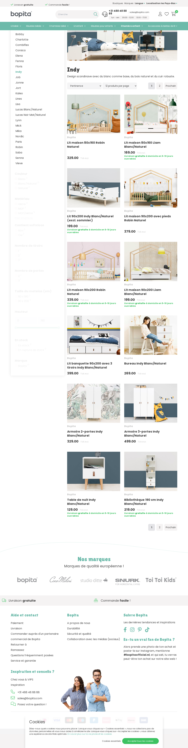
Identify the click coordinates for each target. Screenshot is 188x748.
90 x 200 (24, 315)
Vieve (19, 177)
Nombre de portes (29, 284)
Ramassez (17, 664)
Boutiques (118, 3)
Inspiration (18, 699)
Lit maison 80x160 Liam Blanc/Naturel (142, 158)
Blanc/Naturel (28, 197)
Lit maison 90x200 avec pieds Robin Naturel (147, 232)
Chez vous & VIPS (22, 693)
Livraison (16, 642)
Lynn (18, 134)
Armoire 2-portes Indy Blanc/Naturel (85, 447)
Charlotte (21, 53)
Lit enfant (78, 26)
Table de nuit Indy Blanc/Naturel (81, 516)
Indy (18, 86)
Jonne (19, 96)
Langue (140, 3)
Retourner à (19, 658)
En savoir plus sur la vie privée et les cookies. (89, 734)
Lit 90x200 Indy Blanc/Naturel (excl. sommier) (90, 232)
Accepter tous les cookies (140, 741)
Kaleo (19, 107)
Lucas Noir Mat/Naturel (30, 129)
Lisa (17, 118)
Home (14, 34)
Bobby (19, 48)
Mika (18, 145)
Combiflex (22, 59)
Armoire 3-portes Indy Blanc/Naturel (142, 447)
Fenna (19, 75)
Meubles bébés (33, 26)
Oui (21, 249)
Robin (19, 161)
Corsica (20, 64)
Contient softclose (29, 239)
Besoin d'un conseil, (31, 3)
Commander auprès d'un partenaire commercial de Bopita (35, 650)
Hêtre (23, 218)
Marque (21, 374)
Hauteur (21, 326)
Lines (18, 113)
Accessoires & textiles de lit (161, 26)
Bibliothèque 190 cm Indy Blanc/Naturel (143, 516)
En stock (21, 354)
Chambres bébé (57, 26)
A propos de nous (78, 637)
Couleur (21, 188)
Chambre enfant (130, 26)
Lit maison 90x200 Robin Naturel (86, 306)
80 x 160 (24, 310)
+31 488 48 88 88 (118, 12)
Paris (18, 156)
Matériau (22, 213)
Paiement (17, 637)
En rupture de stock (32, 364)
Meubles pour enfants (102, 26)
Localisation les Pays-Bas (161, 3)
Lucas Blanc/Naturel (28, 123)
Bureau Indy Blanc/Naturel (145, 377)
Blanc (22, 193)
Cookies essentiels (111, 741)
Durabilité (73, 642)
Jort (18, 102)
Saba (18, 166)
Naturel (24, 202)
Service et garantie (23, 675)
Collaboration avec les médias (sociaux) (93, 653)
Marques (128, 3)
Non (21, 244)
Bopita (23, 380)
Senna (19, 172)
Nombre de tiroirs (29, 259)
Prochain (171, 100)
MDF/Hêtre (26, 227)
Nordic (19, 150)
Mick (18, 139)
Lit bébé (14, 26)
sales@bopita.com (139, 12)
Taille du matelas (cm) (33, 305)
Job (17, 91)
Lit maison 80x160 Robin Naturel (86, 158)
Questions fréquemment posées (32, 669)
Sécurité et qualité (79, 648)
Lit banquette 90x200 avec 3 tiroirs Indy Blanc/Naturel (89, 379)
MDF (22, 222)
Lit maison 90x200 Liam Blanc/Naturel (142, 306)
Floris (18, 80)
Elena (19, 70)
